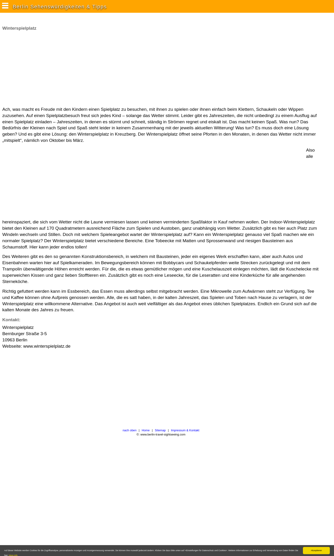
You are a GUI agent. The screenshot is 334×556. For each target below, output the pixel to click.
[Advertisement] (86, 68)
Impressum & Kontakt (185, 430)
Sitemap (160, 430)
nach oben (130, 430)
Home (146, 430)
